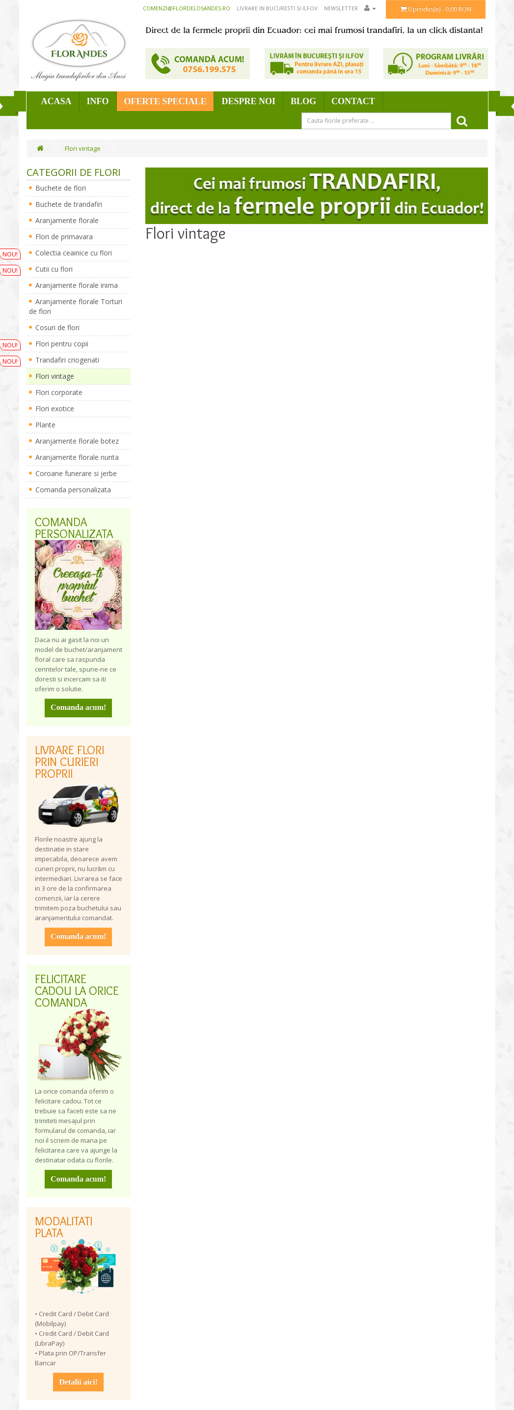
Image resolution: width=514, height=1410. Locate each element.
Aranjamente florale (67, 220)
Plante (45, 424)
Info (98, 101)
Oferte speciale (165, 101)
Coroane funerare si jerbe (76, 473)
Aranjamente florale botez (77, 441)
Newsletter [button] (341, 8)
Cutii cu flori (54, 269)
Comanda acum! (78, 707)
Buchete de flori (60, 188)
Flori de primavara (64, 236)
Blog (303, 101)
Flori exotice (54, 408)
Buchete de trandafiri (68, 204)
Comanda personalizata (73, 489)
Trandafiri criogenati (67, 360)
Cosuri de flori (57, 327)
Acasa (56, 101)
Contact (353, 101)
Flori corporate (58, 392)
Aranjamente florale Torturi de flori (75, 306)
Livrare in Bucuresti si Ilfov (277, 8)
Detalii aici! (78, 1382)
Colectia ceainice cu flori (73, 252)
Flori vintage (83, 148)
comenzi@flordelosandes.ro (186, 8)
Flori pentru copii (61, 343)
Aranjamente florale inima (76, 285)
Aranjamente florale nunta (77, 457)
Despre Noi (248, 101)
